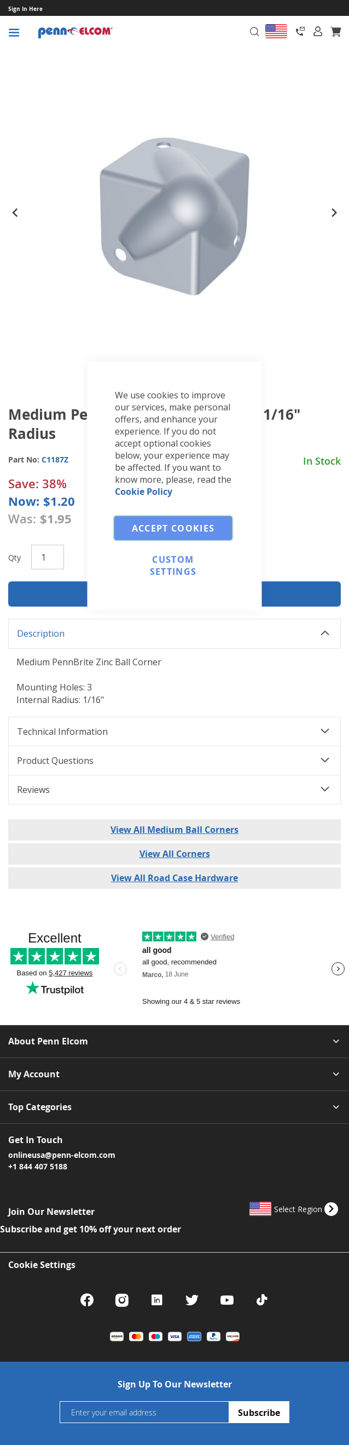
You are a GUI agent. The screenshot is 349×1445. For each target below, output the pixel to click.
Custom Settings (173, 565)
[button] (14, 216)
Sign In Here (25, 9)
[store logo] (108, 32)
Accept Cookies (173, 528)
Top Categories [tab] (40, 1107)
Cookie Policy (143, 491)
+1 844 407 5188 (37, 1166)
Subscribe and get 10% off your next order (90, 1229)
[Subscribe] (259, 1412)
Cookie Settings (41, 1265)
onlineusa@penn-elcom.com (61, 1155)
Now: (23, 501)
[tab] (317, 31)
